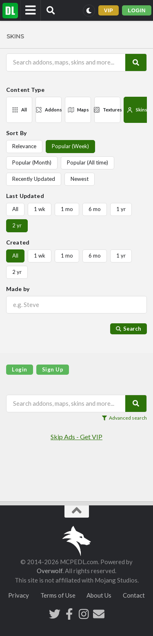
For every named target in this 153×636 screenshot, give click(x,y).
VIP (108, 10)
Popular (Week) (70, 146)
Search (128, 328)
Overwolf (49, 570)
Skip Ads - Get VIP (76, 436)
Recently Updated (33, 179)
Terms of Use (57, 595)
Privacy (18, 595)
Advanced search (124, 418)
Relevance (24, 146)
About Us (98, 595)
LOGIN (137, 10)
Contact (134, 595)
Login (19, 369)
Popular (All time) (87, 162)
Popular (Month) (31, 162)
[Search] (135, 62)
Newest (80, 179)
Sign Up (53, 369)
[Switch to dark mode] (89, 10)
